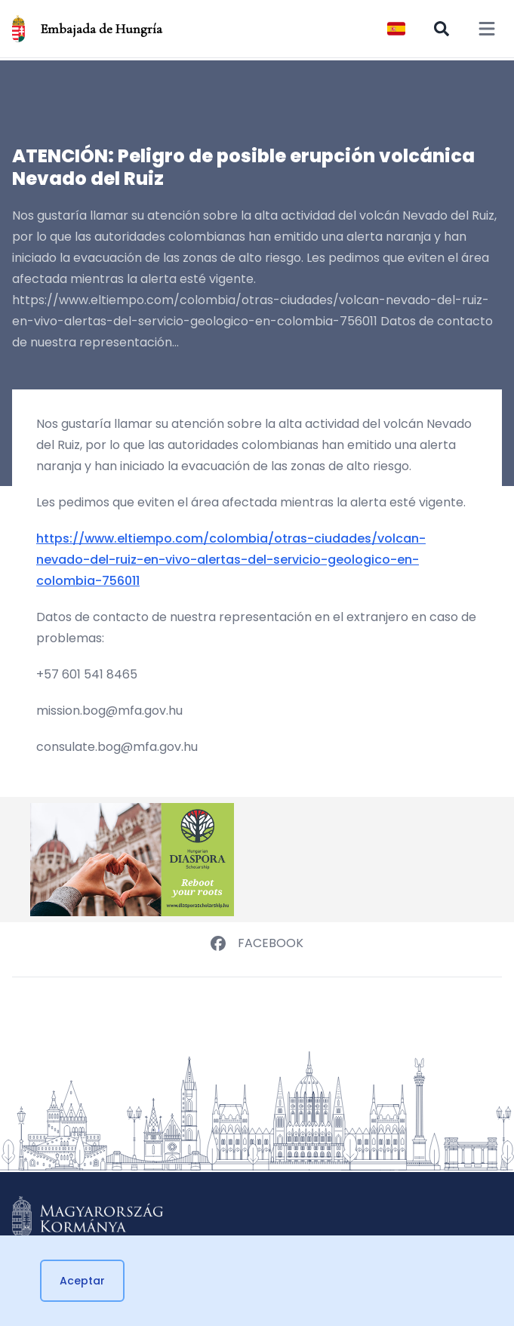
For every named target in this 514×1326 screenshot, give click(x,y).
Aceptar (82, 1280)
